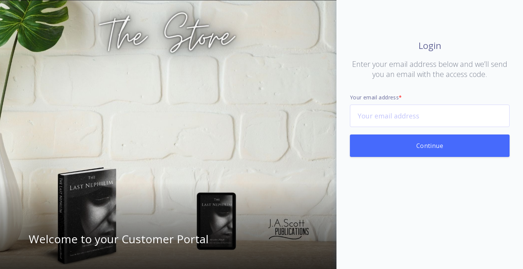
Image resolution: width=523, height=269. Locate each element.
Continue (429, 146)
